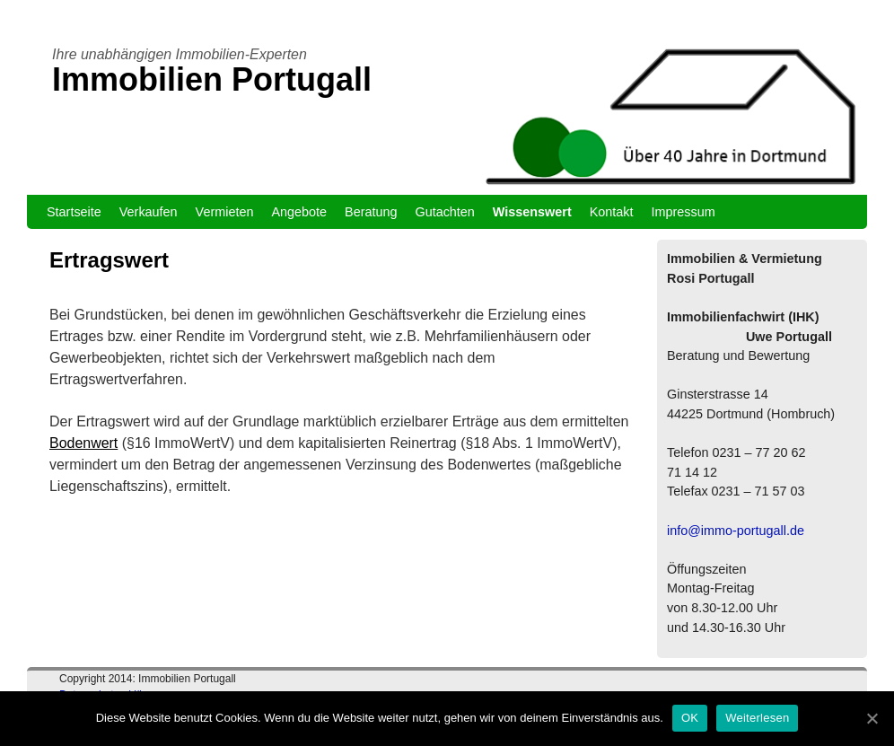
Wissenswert (532, 212)
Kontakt (612, 212)
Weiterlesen (757, 717)
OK (689, 717)
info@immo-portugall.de (735, 530)
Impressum (683, 212)
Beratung (371, 212)
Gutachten (444, 212)
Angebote (299, 212)
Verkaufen (148, 212)
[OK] (872, 718)
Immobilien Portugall (212, 79)
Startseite (74, 212)
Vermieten (225, 212)
